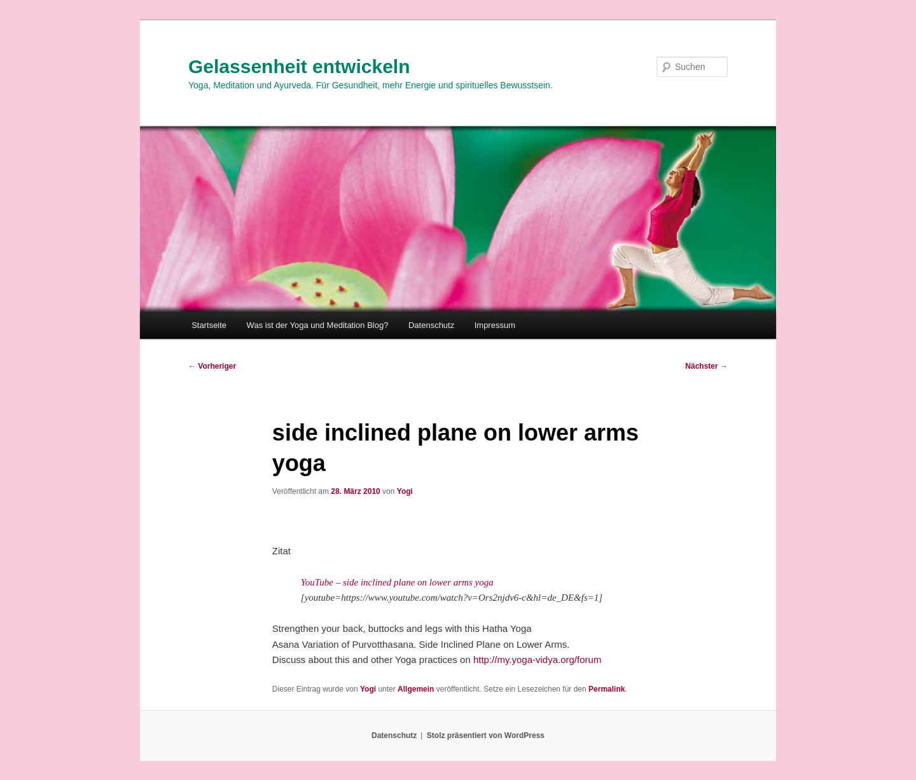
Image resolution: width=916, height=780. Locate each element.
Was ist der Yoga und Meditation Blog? (318, 325)
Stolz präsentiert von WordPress (486, 735)
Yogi (405, 491)
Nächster (706, 366)
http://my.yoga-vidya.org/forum (537, 659)
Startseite (208, 325)
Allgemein (416, 689)
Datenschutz (431, 325)
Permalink (606, 689)
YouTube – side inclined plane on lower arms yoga (397, 582)
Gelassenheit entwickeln (299, 66)
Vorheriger (212, 366)
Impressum (495, 325)
